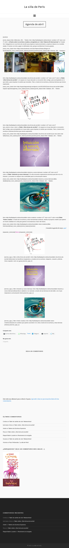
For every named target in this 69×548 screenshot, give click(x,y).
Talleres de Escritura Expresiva (17, 428)
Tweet (28, 333)
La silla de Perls (34, 7)
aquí (64, 228)
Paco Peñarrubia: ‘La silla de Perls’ (19, 442)
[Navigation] (34, 16)
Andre (4, 428)
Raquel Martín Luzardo (9, 435)
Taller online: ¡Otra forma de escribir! (24, 425)
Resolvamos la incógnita (25, 435)
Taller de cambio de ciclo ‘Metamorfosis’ (20, 421)
